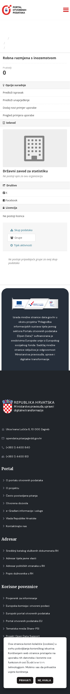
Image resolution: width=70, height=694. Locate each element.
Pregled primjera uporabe (18, 115)
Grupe (16, 237)
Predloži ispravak (13, 92)
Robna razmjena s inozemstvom (33, 47)
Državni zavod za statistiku (27, 43)
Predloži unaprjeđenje (16, 100)
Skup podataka (21, 230)
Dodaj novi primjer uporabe (19, 107)
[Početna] (4, 38)
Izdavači (17, 38)
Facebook (10, 200)
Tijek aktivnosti (21, 245)
